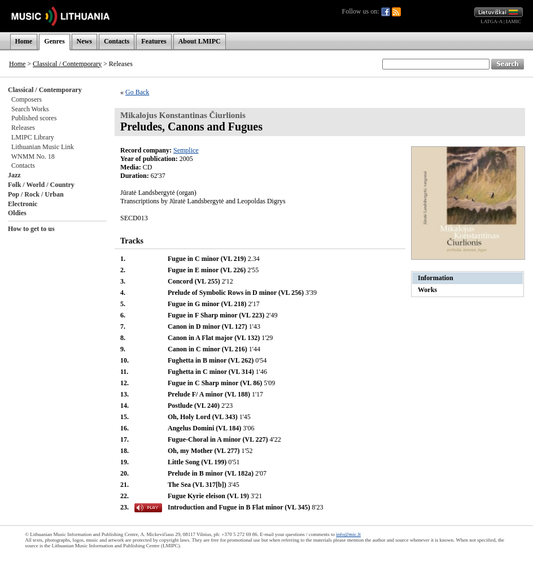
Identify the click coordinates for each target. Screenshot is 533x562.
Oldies (17, 213)
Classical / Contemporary (67, 64)
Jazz (14, 175)
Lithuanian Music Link (42, 147)
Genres (54, 41)
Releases (23, 128)
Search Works (30, 109)
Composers (26, 99)
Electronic (22, 204)
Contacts (116, 41)
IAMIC (513, 21)
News (84, 41)
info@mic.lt (348, 534)
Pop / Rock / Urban (36, 194)
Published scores (33, 118)
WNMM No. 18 (33, 156)
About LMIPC (199, 41)
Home (24, 41)
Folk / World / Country (41, 185)
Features (153, 41)
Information (435, 278)
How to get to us (31, 229)
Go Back (137, 92)
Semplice (186, 150)
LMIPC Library (32, 137)
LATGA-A (491, 21)
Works (427, 290)
